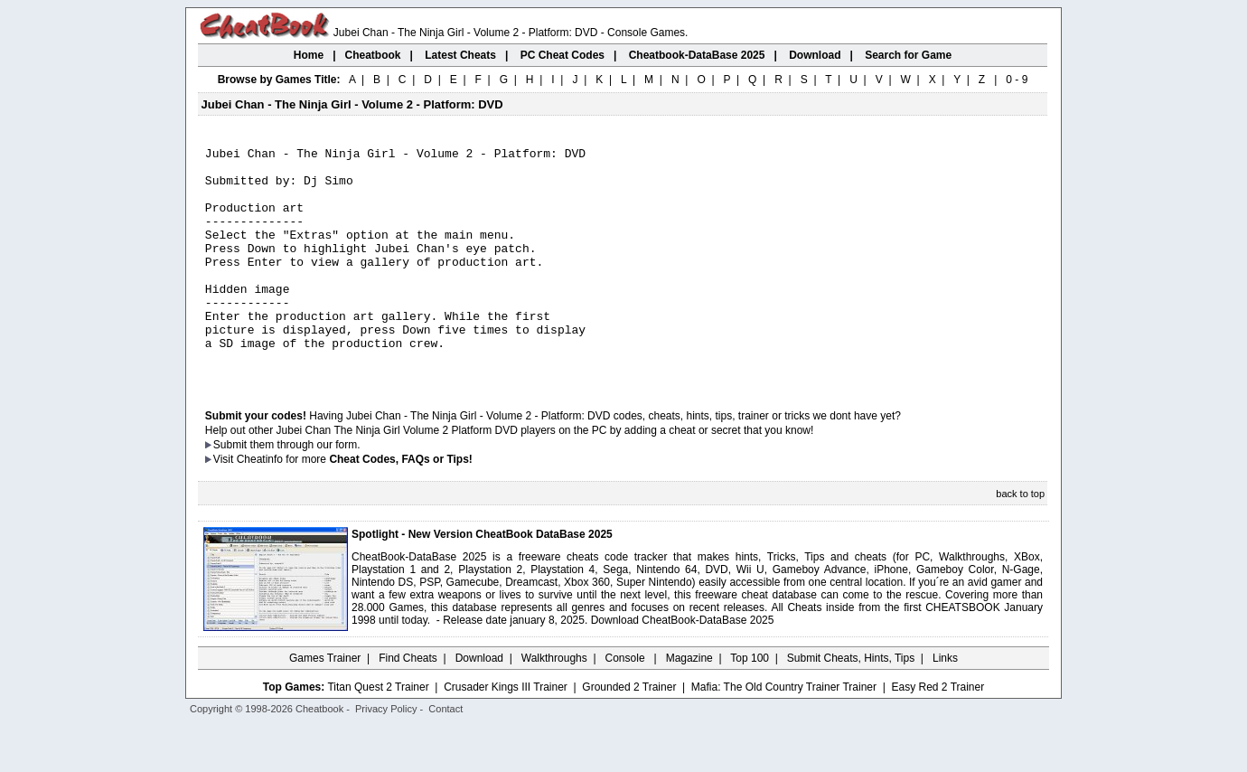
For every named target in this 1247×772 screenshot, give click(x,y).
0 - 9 (1016, 79)
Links (945, 704)
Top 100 (749, 704)
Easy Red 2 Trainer (937, 733)
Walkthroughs (554, 704)
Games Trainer (325, 704)
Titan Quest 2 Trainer (377, 733)
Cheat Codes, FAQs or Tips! (400, 505)
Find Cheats (408, 704)
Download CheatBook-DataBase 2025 (682, 666)
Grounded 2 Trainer (629, 733)
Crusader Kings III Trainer (505, 733)
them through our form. (305, 491)
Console (626, 704)
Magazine (689, 704)
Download (479, 704)
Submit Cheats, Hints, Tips (850, 704)
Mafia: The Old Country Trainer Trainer (784, 733)
